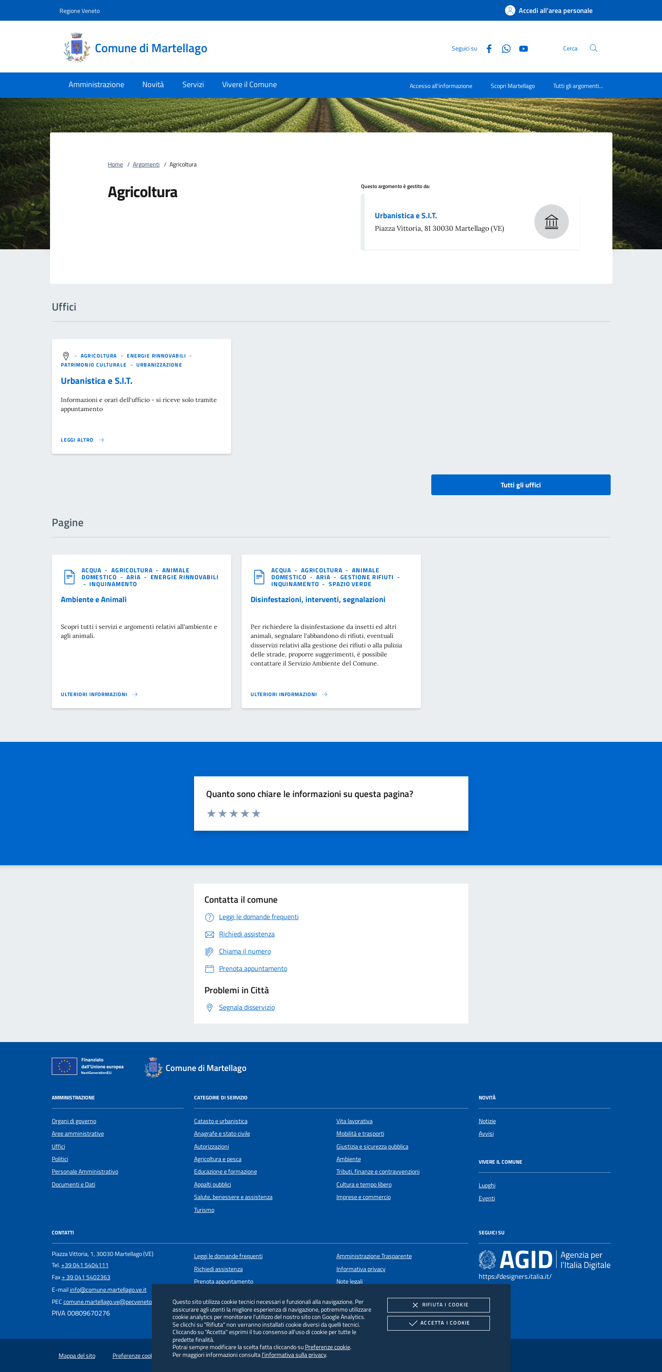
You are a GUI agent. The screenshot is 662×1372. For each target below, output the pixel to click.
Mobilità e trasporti (360, 1133)
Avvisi (486, 1133)
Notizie (487, 1121)
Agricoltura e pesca (218, 1159)
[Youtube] (520, 47)
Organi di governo (74, 1121)
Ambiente (348, 1159)
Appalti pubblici (212, 1184)
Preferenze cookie (327, 1346)
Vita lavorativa (354, 1121)
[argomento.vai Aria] (134, 576)
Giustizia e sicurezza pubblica (372, 1146)
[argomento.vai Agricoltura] (100, 356)
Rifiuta (438, 1305)
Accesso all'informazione (441, 85)
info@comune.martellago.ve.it (108, 1289)
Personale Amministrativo (85, 1171)
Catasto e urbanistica (221, 1121)
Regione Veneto (80, 10)
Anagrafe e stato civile (222, 1133)
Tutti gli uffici (521, 485)
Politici (60, 1159)
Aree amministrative (78, 1133)
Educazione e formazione (225, 1171)
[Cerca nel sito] (593, 48)
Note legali (349, 1281)
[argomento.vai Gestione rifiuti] (367, 576)
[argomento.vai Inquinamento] (113, 583)
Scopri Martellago (513, 85)
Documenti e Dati (73, 1184)
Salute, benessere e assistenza (233, 1197)
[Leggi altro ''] (83, 439)
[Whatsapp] (502, 47)
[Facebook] (485, 47)
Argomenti (146, 164)
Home (115, 164)
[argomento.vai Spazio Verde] (350, 583)
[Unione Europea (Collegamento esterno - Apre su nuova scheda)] (90, 1068)
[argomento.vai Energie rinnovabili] (157, 356)
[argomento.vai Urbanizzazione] (159, 365)
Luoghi (487, 1185)
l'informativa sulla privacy (294, 1354)
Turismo (204, 1210)
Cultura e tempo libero (364, 1184)
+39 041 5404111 (85, 1265)
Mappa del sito (77, 1355)
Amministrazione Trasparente (374, 1256)
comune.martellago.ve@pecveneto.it (110, 1301)
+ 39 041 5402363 (86, 1277)
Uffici (58, 1146)
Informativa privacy (361, 1269)
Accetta (438, 1323)
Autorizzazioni (211, 1146)
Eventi (487, 1198)
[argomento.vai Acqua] (92, 570)
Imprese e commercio (363, 1197)
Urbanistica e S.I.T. (406, 215)
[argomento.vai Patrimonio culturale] (95, 365)
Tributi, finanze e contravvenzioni (378, 1171)
